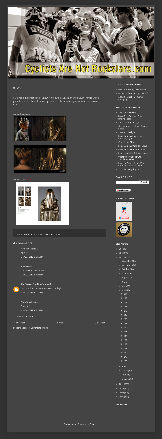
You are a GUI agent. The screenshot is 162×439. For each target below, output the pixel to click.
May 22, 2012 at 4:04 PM (32, 274)
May (124, 290)
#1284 (124, 336)
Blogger (94, 424)
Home (60, 322)
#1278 (124, 361)
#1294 (124, 294)
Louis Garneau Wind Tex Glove (132, 146)
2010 (121, 388)
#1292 (124, 302)
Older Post (100, 322)
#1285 (124, 331)
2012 (121, 257)
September (127, 273)
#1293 (124, 298)
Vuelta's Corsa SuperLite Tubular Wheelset (129, 158)
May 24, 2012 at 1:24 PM (32, 310)
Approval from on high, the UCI (133, 93)
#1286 (124, 327)
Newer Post (19, 322)
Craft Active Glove (126, 142)
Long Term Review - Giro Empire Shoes (130, 117)
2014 (121, 249)
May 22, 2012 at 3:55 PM (32, 257)
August (125, 277)
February (126, 374)
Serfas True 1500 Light (129, 122)
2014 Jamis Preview (127, 112)
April (124, 366)
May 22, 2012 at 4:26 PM (32, 292)
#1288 (124, 319)
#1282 (124, 344)
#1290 (124, 311)
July (123, 282)
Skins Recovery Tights (128, 169)
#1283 (124, 340)
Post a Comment (25, 316)
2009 (121, 392)
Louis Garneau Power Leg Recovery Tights (130, 137)
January (125, 379)
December (127, 261)
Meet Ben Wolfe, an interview (132, 89)
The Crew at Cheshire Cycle (33, 284)
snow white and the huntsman (46, 234)
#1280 (124, 352)
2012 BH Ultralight (126, 132)
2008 (121, 396)
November (127, 265)
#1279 (124, 357)
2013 (121, 253)
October (126, 269)
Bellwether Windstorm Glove (131, 149)
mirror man (26, 234)
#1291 (124, 306)
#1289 (124, 315)
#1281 (124, 348)
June (124, 286)
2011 (121, 384)
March (125, 370)
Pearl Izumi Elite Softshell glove (133, 153)
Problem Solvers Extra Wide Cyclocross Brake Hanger (131, 164)
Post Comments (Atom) (37, 328)
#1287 (124, 323)
